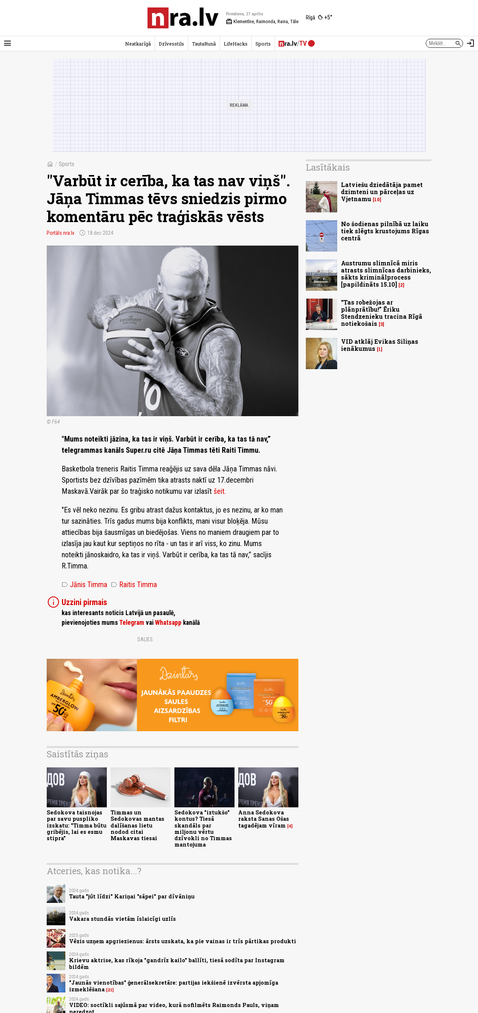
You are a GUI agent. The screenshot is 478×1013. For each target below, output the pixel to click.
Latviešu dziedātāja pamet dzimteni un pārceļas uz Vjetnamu (382, 192)
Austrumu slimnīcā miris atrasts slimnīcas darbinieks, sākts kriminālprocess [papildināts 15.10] (386, 274)
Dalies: (145, 639)
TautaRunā (204, 44)
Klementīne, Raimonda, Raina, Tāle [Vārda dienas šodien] (262, 21)
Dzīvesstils (171, 44)
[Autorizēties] (470, 43)
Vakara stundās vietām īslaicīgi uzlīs (122, 918)
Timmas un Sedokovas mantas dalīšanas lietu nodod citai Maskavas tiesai (137, 825)
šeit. (220, 491)
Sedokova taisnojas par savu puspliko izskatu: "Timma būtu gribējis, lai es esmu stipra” (76, 825)
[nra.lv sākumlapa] (183, 17)
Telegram (131, 622)
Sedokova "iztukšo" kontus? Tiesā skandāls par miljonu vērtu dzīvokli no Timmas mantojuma (203, 828)
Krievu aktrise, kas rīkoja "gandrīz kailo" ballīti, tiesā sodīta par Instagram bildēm (177, 963)
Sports (263, 44)
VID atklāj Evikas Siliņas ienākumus (379, 344)
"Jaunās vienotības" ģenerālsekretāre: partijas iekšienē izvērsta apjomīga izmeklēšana (173, 985)
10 (377, 199)
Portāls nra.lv (60, 233)
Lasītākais (328, 167)
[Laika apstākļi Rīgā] (319, 18)
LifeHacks (236, 44)
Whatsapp (168, 622)
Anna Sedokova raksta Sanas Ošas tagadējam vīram (263, 819)
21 (110, 989)
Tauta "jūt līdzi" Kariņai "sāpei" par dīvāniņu (132, 896)
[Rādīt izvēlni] (7, 43)
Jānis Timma (84, 584)
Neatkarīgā (138, 44)
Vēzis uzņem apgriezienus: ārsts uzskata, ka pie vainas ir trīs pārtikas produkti (182, 941)
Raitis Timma (134, 584)
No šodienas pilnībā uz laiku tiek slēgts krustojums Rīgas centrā (385, 231)
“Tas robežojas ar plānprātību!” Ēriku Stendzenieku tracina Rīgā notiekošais (381, 313)
